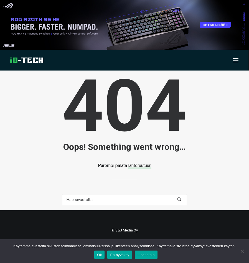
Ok (99, 255)
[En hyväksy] (242, 251)
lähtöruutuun (139, 165)
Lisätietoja (146, 255)
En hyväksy (119, 255)
